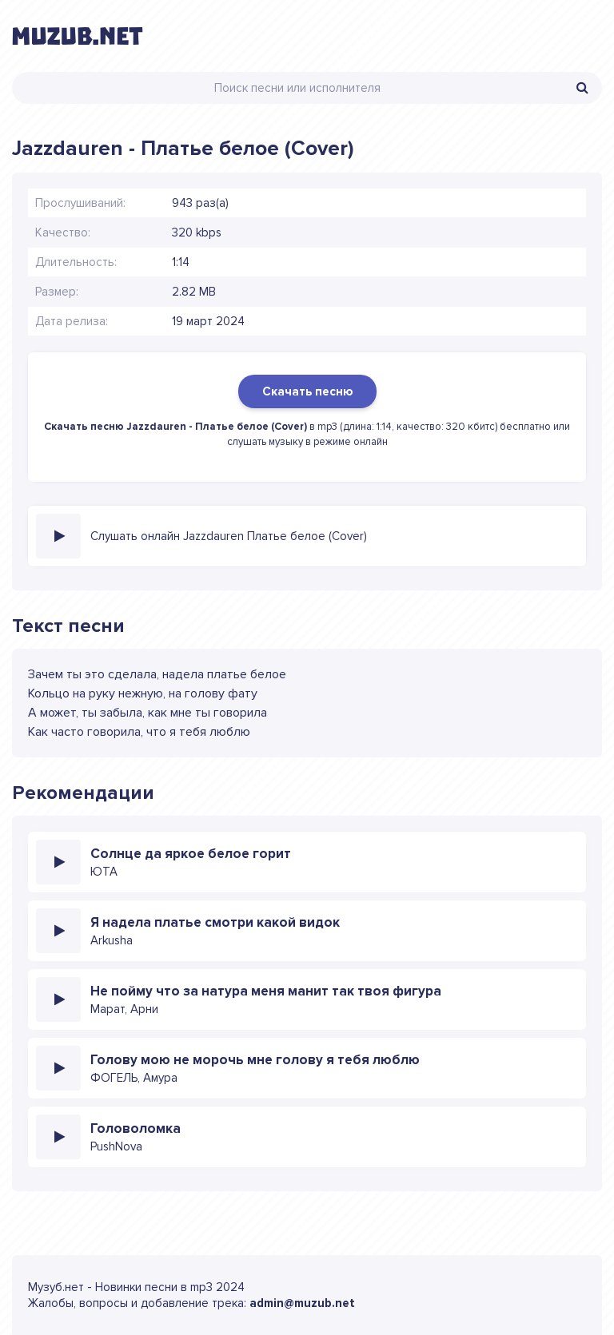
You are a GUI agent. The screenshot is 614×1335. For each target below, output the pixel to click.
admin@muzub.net (302, 1303)
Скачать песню (307, 391)
